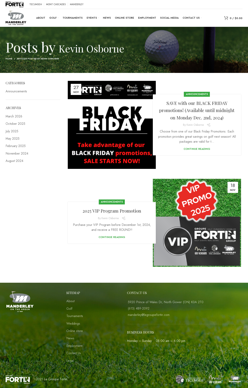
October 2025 (15, 123)
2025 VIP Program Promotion (111, 210)
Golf (69, 309)
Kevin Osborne (104, 47)
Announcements (197, 90)
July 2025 (12, 131)
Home (9, 58)
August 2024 (14, 161)
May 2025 (12, 138)
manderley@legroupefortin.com (149, 315)
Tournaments (74, 316)
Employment (74, 346)
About (70, 301)
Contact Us (73, 353)
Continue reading (197, 152)
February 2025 (16, 146)
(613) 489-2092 (138, 308)
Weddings (73, 323)
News (70, 338)
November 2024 (17, 153)
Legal (70, 361)
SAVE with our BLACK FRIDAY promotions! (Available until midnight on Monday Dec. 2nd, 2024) (197, 110)
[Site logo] (14, 4)
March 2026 (14, 116)
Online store (74, 331)
